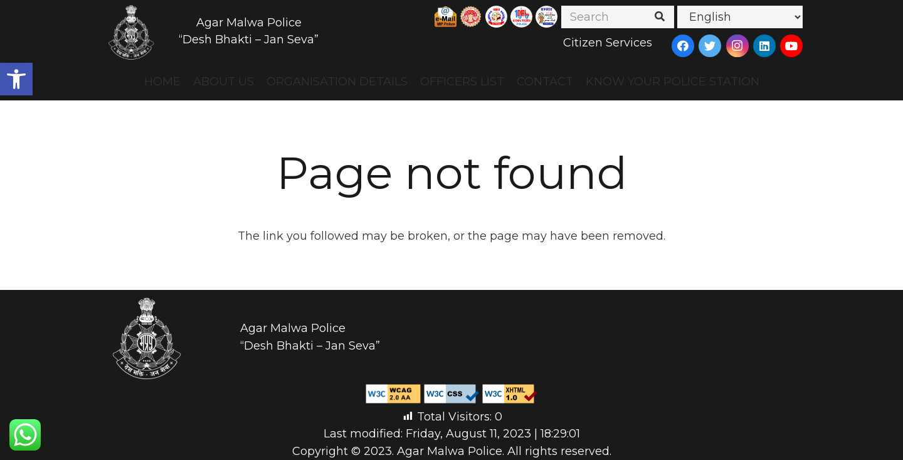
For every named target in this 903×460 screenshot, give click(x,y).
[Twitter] (710, 46)
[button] (16, 79)
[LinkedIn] (764, 46)
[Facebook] (683, 46)
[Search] (617, 17)
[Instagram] (737, 46)
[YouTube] (791, 46)
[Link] (131, 31)
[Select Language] (740, 17)
